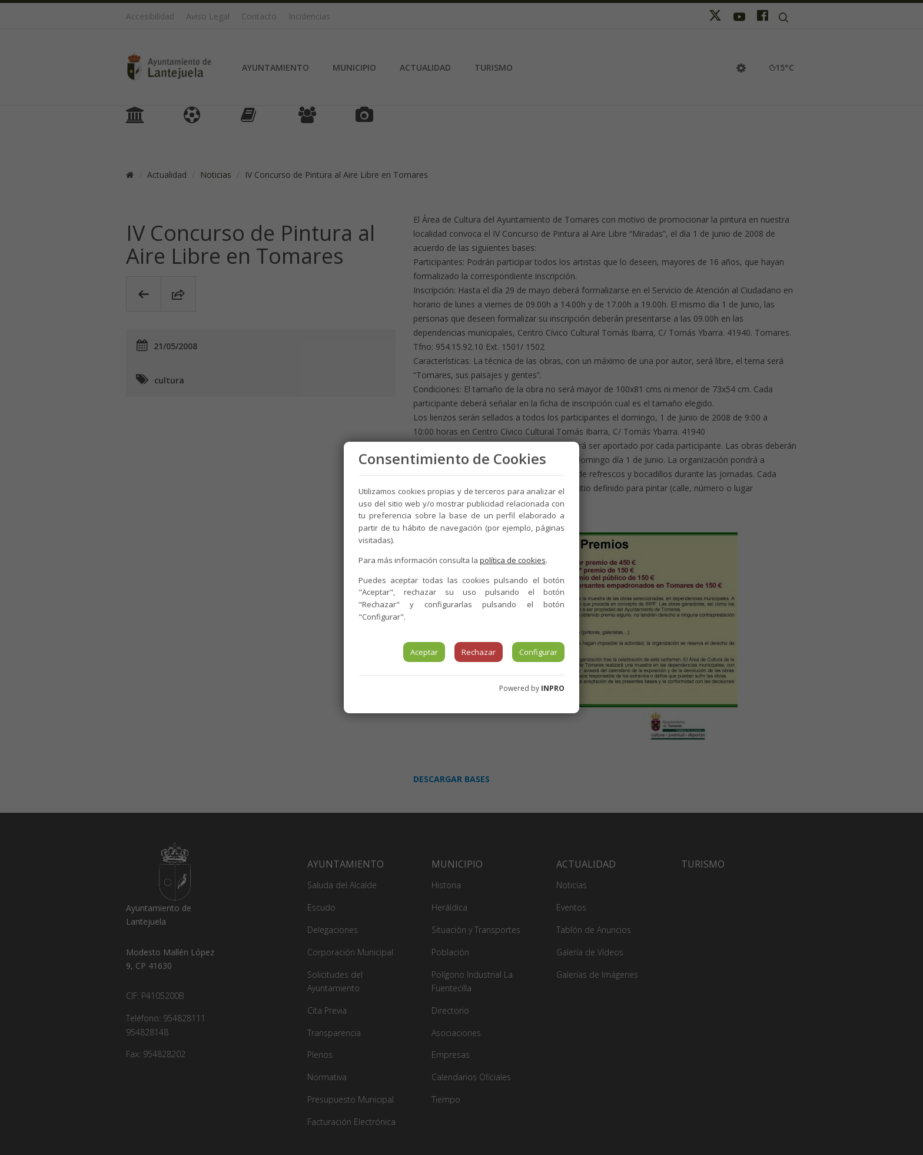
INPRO (553, 688)
